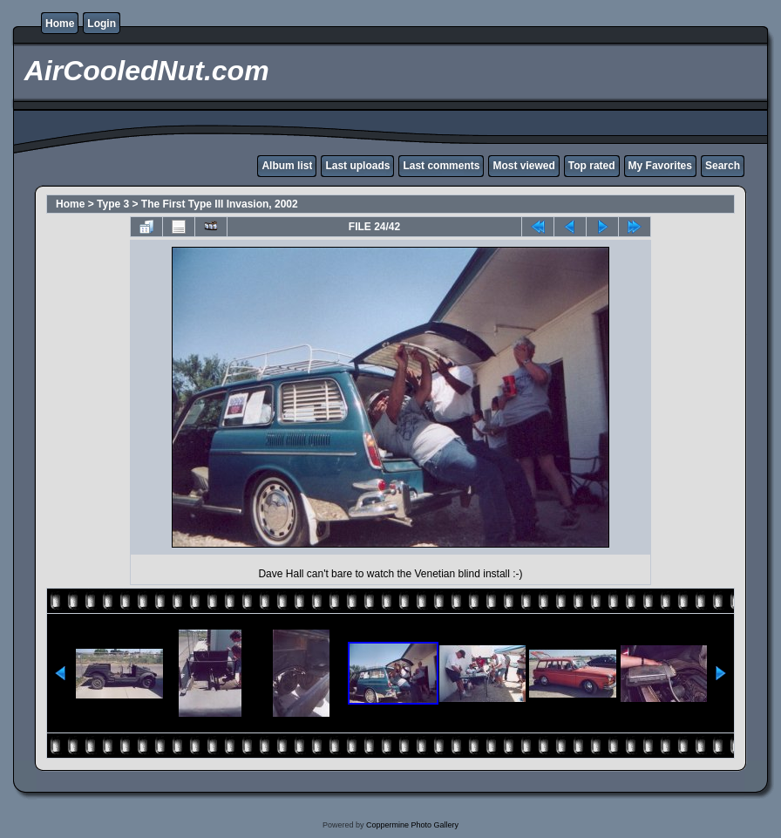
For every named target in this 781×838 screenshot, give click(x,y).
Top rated (591, 166)
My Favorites (660, 166)
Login (101, 23)
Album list (286, 166)
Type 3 (113, 204)
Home (59, 23)
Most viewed (523, 166)
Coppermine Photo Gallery (412, 825)
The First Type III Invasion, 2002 (219, 204)
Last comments (441, 166)
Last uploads (357, 166)
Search (722, 166)
